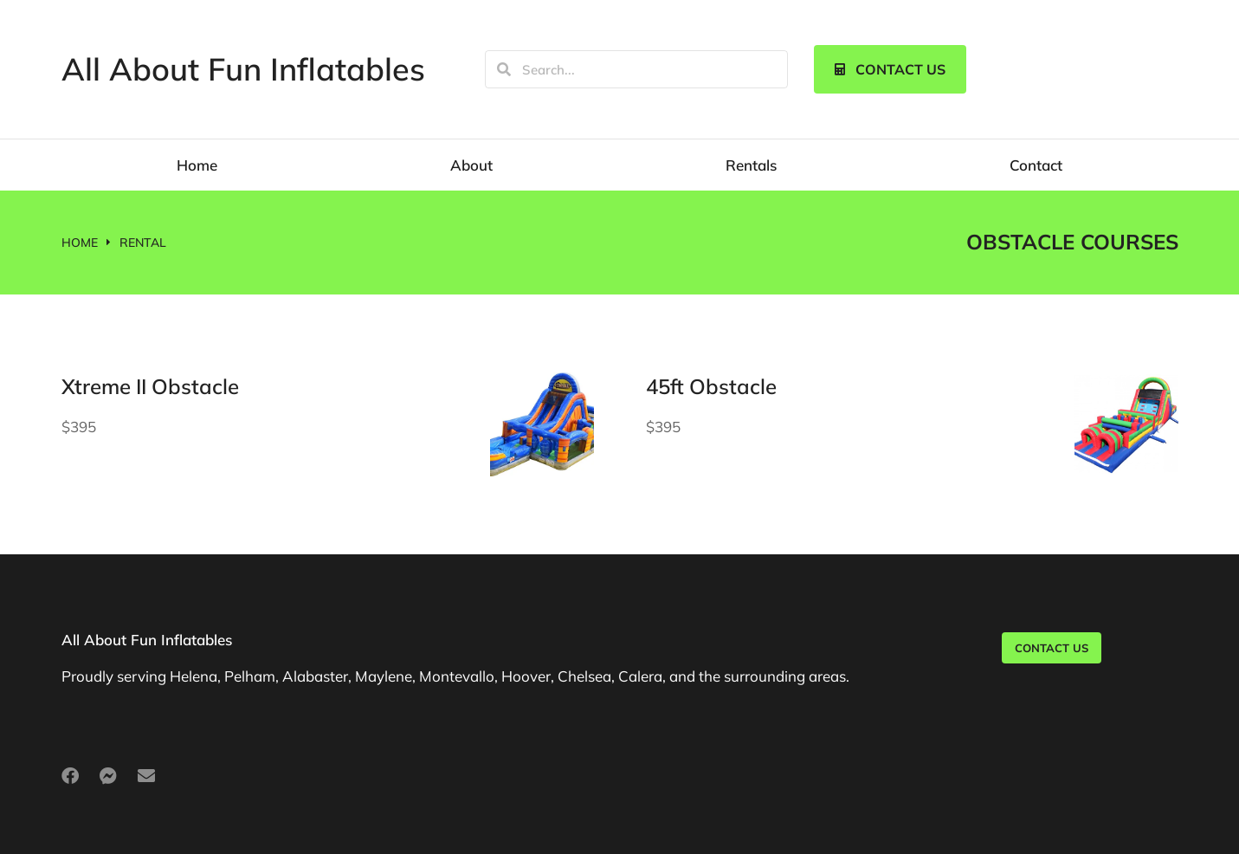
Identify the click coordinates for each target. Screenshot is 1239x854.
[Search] (504, 69)
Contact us (890, 69)
